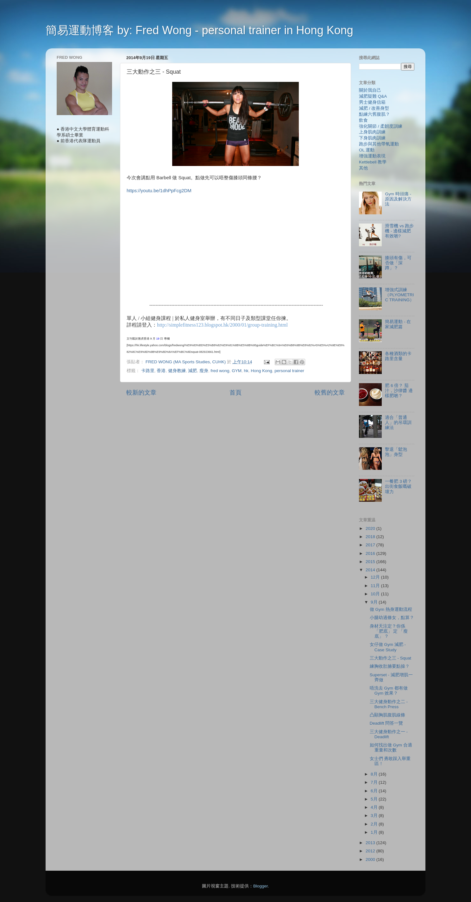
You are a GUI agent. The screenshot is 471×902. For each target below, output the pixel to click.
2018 (371, 536)
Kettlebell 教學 (372, 162)
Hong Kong (261, 370)
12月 (376, 577)
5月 (375, 799)
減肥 (192, 370)
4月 (375, 807)
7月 (375, 782)
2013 (371, 842)
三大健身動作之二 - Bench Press (389, 704)
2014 (371, 570)
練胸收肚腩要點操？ (390, 666)
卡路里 (147, 370)
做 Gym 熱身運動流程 (391, 609)
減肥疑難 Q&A (373, 96)
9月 (375, 602)
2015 (371, 561)
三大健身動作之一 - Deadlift (389, 734)
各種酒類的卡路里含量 (398, 356)
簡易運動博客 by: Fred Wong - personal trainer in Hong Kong (199, 30)
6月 (375, 790)
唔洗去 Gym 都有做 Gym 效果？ (389, 691)
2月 (375, 824)
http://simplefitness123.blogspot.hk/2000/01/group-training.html (222, 325)
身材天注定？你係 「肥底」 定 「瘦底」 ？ (389, 631)
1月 (375, 832)
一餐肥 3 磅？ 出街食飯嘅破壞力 (398, 486)
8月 (375, 774)
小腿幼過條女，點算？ (392, 617)
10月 (376, 594)
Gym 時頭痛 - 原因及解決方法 (398, 199)
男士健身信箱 (372, 102)
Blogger (260, 886)
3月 (375, 815)
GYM (237, 370)
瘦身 (203, 370)
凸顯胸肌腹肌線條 (387, 715)
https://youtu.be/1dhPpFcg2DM (159, 190)
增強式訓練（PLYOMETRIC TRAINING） (399, 294)
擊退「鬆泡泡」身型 (396, 452)
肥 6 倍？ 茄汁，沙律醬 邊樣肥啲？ (399, 390)
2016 (371, 553)
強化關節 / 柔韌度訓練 (380, 126)
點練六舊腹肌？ (374, 114)
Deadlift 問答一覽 (386, 723)
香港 (161, 370)
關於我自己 (370, 90)
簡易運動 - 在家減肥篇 (398, 324)
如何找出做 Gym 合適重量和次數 (391, 747)
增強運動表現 (372, 156)
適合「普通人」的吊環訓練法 (398, 422)
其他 (363, 168)
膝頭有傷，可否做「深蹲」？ (398, 262)
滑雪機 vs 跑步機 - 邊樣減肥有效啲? (399, 231)
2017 (371, 545)
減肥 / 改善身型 (374, 108)
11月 (376, 585)
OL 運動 (366, 150)
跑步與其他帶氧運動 (379, 144)
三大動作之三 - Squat (390, 658)
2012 (371, 851)
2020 (371, 528)
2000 (371, 859)
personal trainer (289, 370)
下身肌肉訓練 (372, 138)
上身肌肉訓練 (372, 132)
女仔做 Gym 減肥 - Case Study (388, 647)
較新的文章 (141, 392)
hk (246, 370)
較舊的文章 (330, 392)
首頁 (235, 392)
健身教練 (177, 370)
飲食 (363, 120)
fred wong (219, 370)
